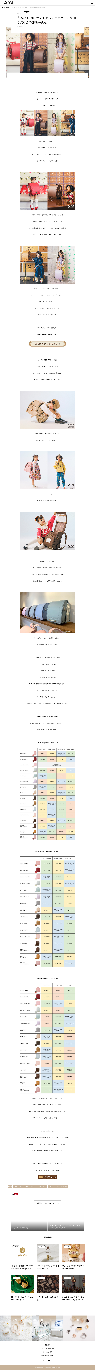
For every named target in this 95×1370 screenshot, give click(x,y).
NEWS (26, 13)
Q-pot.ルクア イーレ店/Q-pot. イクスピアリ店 (41, 1144)
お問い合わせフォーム (47, 1355)
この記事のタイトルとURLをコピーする (47, 1203)
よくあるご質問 (47, 1352)
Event (10, 1186)
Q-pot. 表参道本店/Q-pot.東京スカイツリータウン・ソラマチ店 (52, 1137)
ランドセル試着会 (62, 1186)
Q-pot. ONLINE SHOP (60, 1144)
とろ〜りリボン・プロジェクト (28, 1186)
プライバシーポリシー (47, 1348)
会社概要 (47, 1345)
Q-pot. (15, 1186)
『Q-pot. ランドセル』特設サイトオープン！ (47, 334)
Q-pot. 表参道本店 (51, 677)
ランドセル (52, 1186)
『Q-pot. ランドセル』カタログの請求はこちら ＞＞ (47, 328)
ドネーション (43, 1186)
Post (12, 1194)
